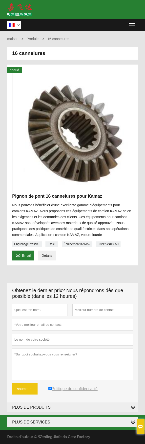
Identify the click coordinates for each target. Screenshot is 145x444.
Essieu (51, 244)
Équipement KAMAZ (77, 244)
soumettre (24, 389)
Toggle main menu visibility (132, 23)
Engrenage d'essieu (27, 244)
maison (12, 39)
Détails (46, 255)
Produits (33, 39)
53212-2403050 (108, 244)
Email (23, 254)
